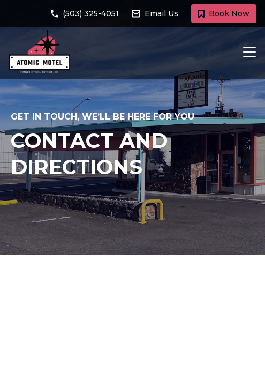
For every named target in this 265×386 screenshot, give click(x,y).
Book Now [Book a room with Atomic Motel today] (223, 13)
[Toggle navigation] (246, 52)
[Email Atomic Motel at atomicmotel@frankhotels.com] (161, 14)
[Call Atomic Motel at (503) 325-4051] (91, 14)
